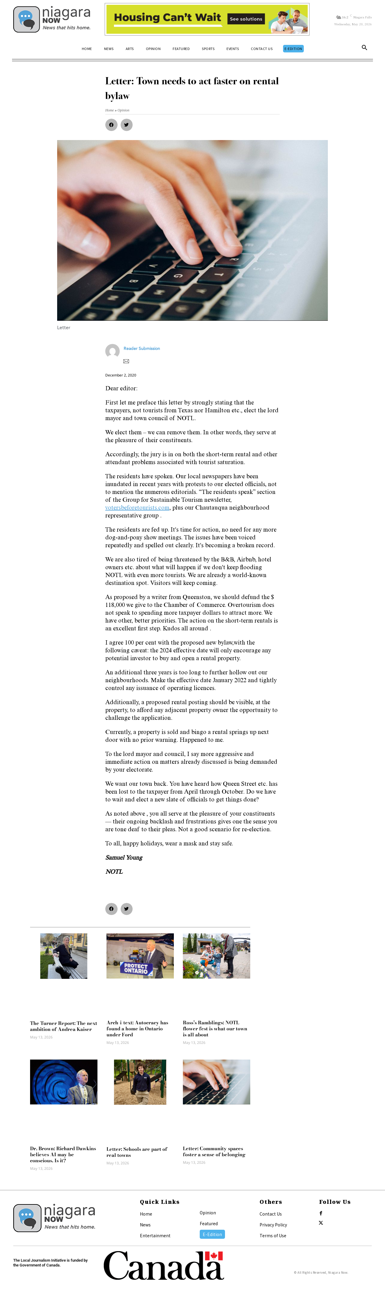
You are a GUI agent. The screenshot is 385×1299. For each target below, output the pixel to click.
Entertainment (155, 1235)
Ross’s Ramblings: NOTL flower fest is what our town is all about (215, 1028)
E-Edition (212, 1234)
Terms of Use (273, 1235)
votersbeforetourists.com (137, 508)
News (145, 1225)
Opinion (208, 1213)
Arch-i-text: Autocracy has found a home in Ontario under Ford (137, 1028)
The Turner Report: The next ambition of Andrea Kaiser (63, 1026)
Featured (209, 1223)
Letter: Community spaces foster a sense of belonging (214, 1151)
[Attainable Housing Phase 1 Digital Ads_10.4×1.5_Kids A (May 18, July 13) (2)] (207, 19)
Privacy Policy (273, 1225)
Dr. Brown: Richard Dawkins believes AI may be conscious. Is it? (63, 1154)
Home (146, 1214)
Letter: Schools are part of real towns (136, 1152)
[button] (364, 49)
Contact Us (271, 1214)
